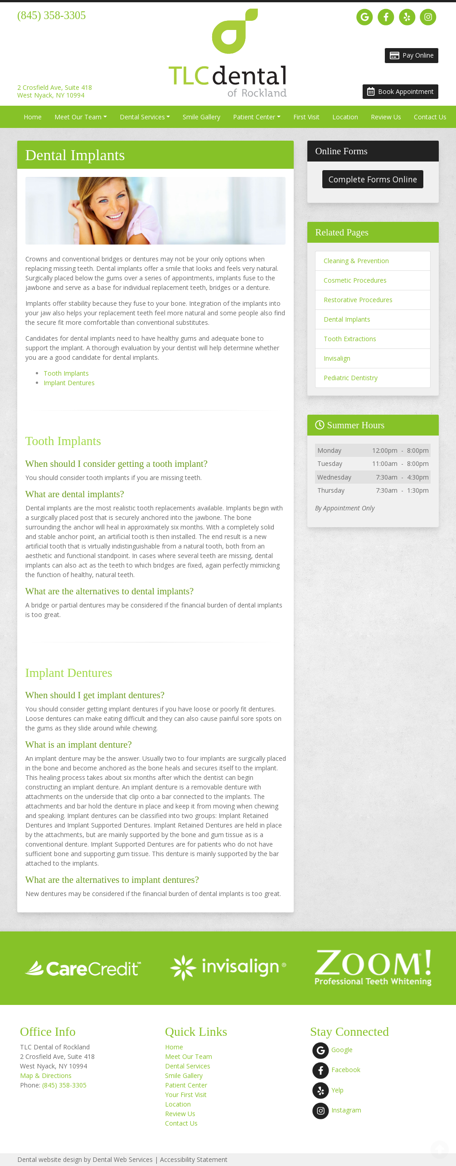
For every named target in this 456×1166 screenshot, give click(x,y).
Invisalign (337, 358)
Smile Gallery (201, 117)
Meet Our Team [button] (78, 117)
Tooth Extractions (350, 338)
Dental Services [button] (142, 117)
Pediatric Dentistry (351, 377)
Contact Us (430, 117)
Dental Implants (347, 319)
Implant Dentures (69, 382)
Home (33, 117)
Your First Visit (186, 1094)
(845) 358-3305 (64, 1085)
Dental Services (187, 1066)
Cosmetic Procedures (355, 280)
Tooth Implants (66, 373)
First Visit (306, 117)
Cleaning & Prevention (356, 260)
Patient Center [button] (254, 117)
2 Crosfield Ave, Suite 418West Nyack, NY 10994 (54, 91)
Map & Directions (46, 1075)
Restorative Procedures (358, 299)
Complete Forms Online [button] (373, 179)
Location (345, 117)
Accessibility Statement (194, 1159)
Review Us (386, 117)
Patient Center (186, 1085)
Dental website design (49, 1159)
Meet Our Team (188, 1056)
